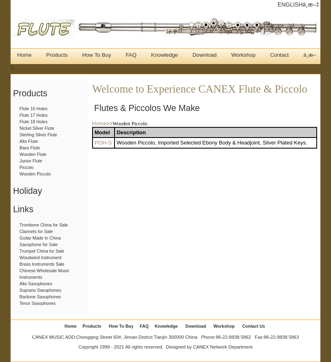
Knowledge (164, 55)
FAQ (131, 55)
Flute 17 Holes (34, 115)
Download (204, 55)
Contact (279, 55)
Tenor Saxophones (38, 303)
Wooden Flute (33, 154)
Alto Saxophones (36, 283)
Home (24, 55)
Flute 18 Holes (34, 121)
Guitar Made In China (40, 237)
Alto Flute (29, 141)
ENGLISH (290, 4)
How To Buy (96, 55)
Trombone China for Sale (44, 224)
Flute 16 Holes (34, 108)
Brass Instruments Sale (42, 264)
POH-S (103, 143)
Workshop (243, 55)
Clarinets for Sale (36, 231)
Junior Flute (31, 160)
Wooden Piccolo (35, 173)
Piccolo (26, 167)
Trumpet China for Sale (42, 251)
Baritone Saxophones (40, 296)
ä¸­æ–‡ (311, 4)
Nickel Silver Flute (37, 128)
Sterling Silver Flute (38, 134)
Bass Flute (30, 147)
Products (57, 55)
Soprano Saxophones (41, 290)
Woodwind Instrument (41, 257)
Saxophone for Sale (39, 244)
